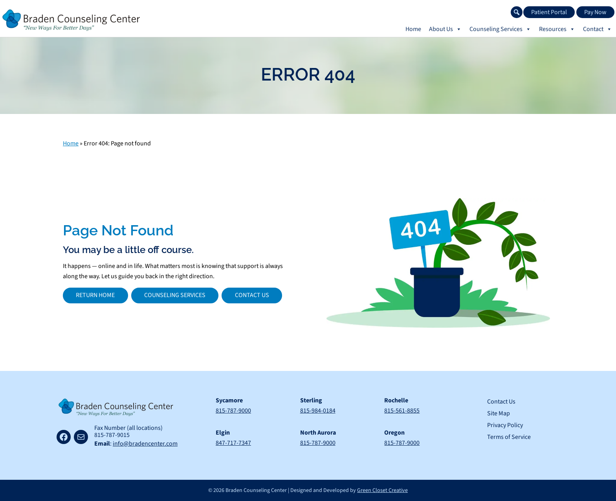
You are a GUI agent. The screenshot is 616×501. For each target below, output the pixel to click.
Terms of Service (509, 437)
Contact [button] (597, 29)
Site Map (498, 413)
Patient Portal (549, 12)
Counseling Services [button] (500, 29)
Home (413, 29)
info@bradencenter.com (145, 443)
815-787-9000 (233, 410)
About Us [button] (445, 29)
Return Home (95, 295)
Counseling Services (174, 295)
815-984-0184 (318, 410)
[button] (516, 12)
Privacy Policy (505, 425)
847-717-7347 (233, 443)
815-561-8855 (402, 410)
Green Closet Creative (382, 490)
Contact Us (252, 295)
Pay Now (595, 12)
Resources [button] (557, 29)
